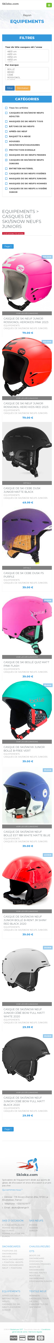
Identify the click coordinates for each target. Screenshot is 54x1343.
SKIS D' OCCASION (12, 1220)
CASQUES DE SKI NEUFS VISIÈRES (27, 173)
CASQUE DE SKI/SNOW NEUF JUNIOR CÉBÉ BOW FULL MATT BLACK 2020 (24, 1101)
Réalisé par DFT (16, 1329)
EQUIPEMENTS (11, 1291)
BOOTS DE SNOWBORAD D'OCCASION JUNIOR (40, 1278)
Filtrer (10, 88)
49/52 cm (27, 57)
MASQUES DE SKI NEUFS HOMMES (28, 183)
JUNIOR (33, 1230)
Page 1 (7, 246)
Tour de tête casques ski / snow (23, 47)
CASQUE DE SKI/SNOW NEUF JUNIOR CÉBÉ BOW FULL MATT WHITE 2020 (24, 1013)
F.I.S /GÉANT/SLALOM (13, 1225)
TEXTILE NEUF (38, 1291)
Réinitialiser (23, 88)
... (2, 1239)
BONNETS (34, 1295)
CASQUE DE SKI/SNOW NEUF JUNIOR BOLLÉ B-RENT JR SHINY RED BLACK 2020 (25, 920)
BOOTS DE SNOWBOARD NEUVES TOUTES (38, 1270)
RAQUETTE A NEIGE (20, 136)
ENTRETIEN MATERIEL (21, 168)
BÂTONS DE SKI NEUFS (21, 126)
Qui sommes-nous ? (12, 1190)
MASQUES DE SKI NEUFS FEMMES (27, 155)
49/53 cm (27, 59)
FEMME (33, 1225)
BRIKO (27, 72)
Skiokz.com (10, 3)
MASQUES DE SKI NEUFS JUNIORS (27, 178)
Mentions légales (35, 1332)
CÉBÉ (27, 75)
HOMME (33, 1227)
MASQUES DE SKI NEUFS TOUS (26, 121)
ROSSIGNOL (27, 77)
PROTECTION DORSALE (22, 150)
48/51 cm (27, 51)
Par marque (12, 65)
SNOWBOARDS (11, 1246)
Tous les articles (18, 108)
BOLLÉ (27, 69)
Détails (27, 483)
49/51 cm (27, 54)
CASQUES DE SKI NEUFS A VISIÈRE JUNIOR (11, 1307)
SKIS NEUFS (36, 1220)
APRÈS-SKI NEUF (18, 131)
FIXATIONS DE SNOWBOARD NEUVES (9, 1253)
